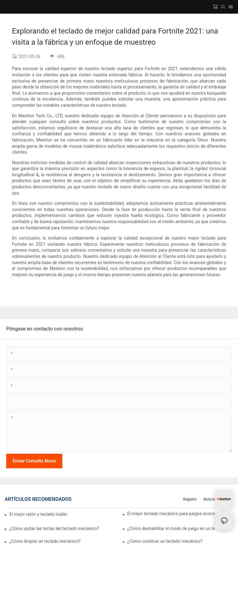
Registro (190, 499)
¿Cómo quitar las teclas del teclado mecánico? (54, 528)
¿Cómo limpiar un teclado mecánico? (45, 541)
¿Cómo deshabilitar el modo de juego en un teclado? (177, 528)
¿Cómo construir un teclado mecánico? (165, 541)
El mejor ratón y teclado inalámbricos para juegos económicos (38, 514)
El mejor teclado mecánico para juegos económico (176, 513)
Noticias (210, 499)
